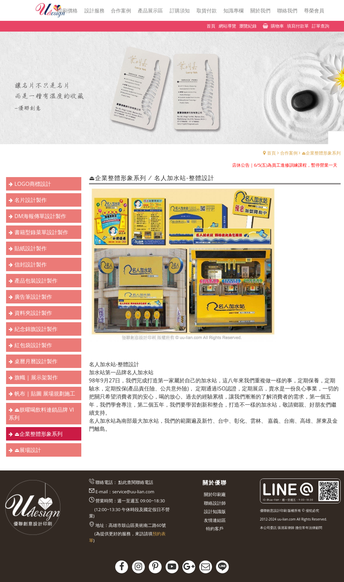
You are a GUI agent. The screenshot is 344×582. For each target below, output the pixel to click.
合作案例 (289, 153)
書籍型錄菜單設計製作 (41, 232)
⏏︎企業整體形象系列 (321, 153)
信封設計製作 (30, 264)
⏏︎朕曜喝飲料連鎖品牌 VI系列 (41, 413)
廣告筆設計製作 (33, 296)
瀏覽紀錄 (248, 26)
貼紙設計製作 (30, 248)
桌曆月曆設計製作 (35, 361)
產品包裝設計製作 (35, 280)
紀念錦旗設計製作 (35, 329)
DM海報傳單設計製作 (40, 216)
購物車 (277, 26)
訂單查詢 (320, 26)
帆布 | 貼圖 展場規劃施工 (44, 393)
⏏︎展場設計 (27, 450)
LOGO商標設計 (32, 184)
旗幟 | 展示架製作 (36, 377)
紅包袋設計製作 (33, 345)
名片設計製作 (30, 200)
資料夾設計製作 (33, 313)
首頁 (271, 153)
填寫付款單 (298, 26)
